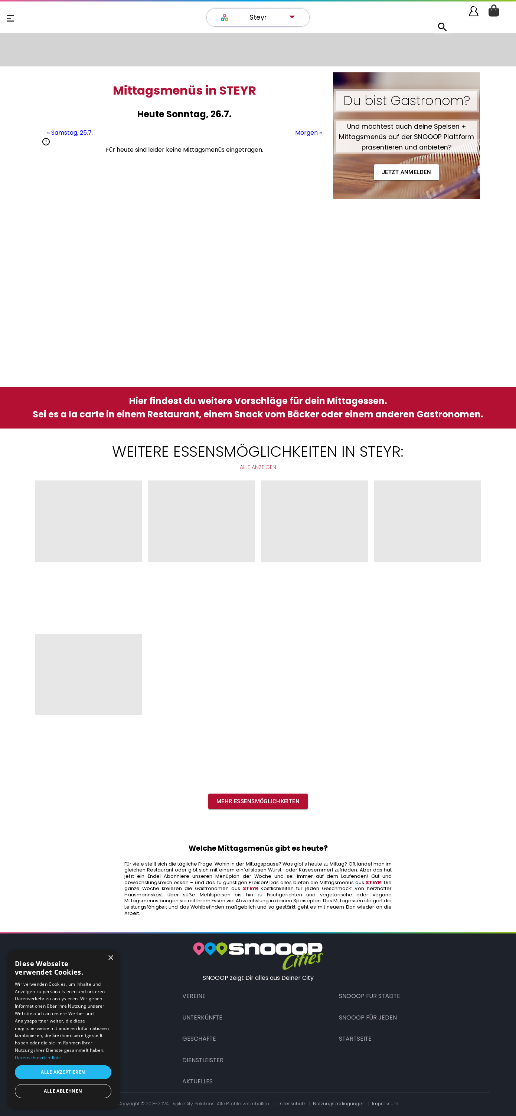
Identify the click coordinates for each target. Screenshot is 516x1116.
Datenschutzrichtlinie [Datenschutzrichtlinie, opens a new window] (38, 1057)
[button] (261, 17)
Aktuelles (197, 1081)
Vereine (194, 996)
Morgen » (308, 132)
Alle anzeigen (258, 467)
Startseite (355, 1038)
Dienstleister (202, 1060)
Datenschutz (291, 1103)
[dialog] (63, 1029)
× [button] (110, 958)
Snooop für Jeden (368, 1017)
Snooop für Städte (369, 996)
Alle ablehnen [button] (63, 1091)
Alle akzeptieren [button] (63, 1072)
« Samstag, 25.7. (70, 132)
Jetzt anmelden (406, 172)
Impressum (385, 1103)
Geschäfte (199, 1038)
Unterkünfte (202, 1017)
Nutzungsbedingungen (339, 1103)
